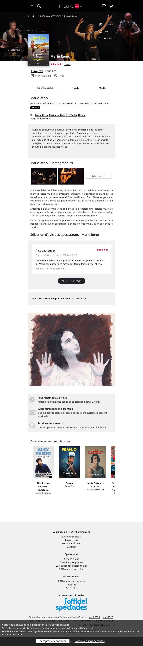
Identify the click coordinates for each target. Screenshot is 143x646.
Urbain (82, 115)
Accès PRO (71, 599)
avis (103, 31)
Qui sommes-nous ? (71, 547)
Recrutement (71, 551)
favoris (105, 38)
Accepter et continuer (53, 641)
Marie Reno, (42, 115)
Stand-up (84, 103)
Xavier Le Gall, (57, 115)
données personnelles (75, 576)
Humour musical (101, 103)
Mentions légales (71, 554)
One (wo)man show (67, 103)
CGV (58, 576)
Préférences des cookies (71, 580)
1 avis (67, 64)
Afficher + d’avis (71, 280)
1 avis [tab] (75, 87)
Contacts (71, 558)
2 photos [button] (98, 176)
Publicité (71, 595)
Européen (37, 71)
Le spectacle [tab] (45, 87)
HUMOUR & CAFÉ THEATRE (42, 103)
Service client (71, 570)
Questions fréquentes (71, 573)
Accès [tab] (102, 87)
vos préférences (75, 631)
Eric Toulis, (71, 115)
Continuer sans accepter (90, 641)
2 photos (106, 24)
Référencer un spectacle (71, 592)
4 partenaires (23, 631)
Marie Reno (43, 118)
